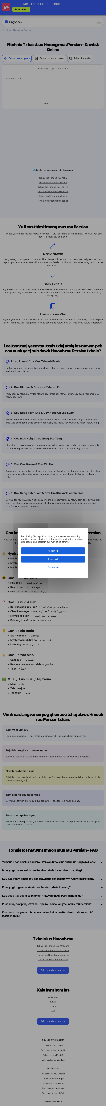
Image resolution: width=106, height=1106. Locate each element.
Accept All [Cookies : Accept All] (53, 550)
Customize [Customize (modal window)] (53, 567)
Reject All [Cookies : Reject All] (53, 559)
